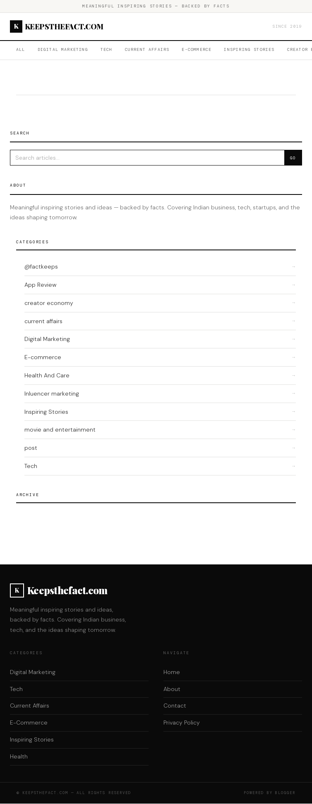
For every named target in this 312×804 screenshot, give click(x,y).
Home (171, 672)
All (20, 49)
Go (293, 158)
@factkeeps (41, 266)
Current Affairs (147, 49)
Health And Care (47, 375)
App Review (40, 284)
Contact (174, 705)
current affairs (43, 321)
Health (19, 756)
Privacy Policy (181, 722)
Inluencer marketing (51, 393)
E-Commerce (196, 49)
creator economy (48, 303)
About (171, 689)
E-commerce (42, 357)
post (30, 447)
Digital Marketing (63, 49)
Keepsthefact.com (56, 26)
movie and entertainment (60, 429)
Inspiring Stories (249, 49)
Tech (107, 49)
